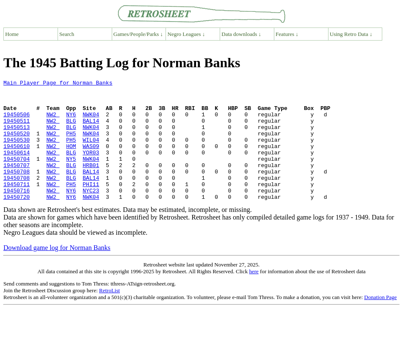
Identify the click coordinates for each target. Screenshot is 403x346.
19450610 (16, 160)
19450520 (16, 144)
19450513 (16, 137)
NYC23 (91, 213)
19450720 (16, 221)
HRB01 (91, 183)
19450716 (16, 213)
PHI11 (91, 205)
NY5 (71, 175)
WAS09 (91, 160)
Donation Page (380, 321)
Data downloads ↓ (241, 34)
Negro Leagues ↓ (186, 34)
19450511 (16, 129)
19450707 (16, 183)
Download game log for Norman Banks (56, 271)
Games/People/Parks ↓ (138, 34)
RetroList (109, 314)
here (253, 295)
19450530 (16, 152)
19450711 (16, 205)
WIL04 (91, 152)
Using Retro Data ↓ (351, 34)
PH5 (71, 144)
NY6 (71, 122)
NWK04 (91, 122)
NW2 (52, 122)
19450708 (16, 190)
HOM (71, 160)
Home (12, 34)
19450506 (16, 122)
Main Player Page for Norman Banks (57, 84)
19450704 (16, 175)
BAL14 (91, 129)
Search (66, 34)
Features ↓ (287, 34)
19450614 (16, 167)
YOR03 (91, 167)
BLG (71, 129)
